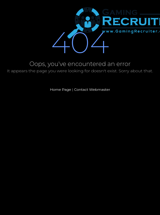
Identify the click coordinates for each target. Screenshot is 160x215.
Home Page (60, 89)
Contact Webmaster (92, 89)
